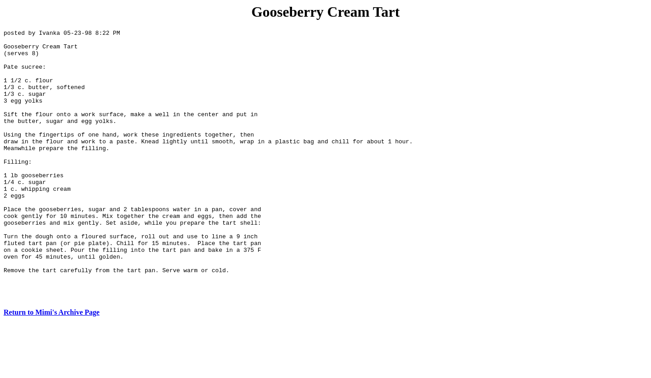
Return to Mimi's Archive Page (51, 366)
